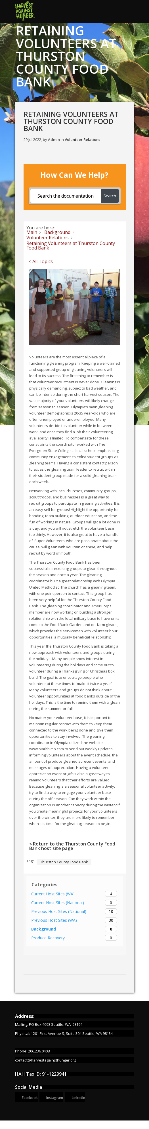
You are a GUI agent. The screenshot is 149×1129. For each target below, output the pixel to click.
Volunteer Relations (82, 139)
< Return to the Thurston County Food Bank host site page (72, 846)
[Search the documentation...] (65, 196)
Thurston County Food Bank (64, 861)
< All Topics (41, 261)
